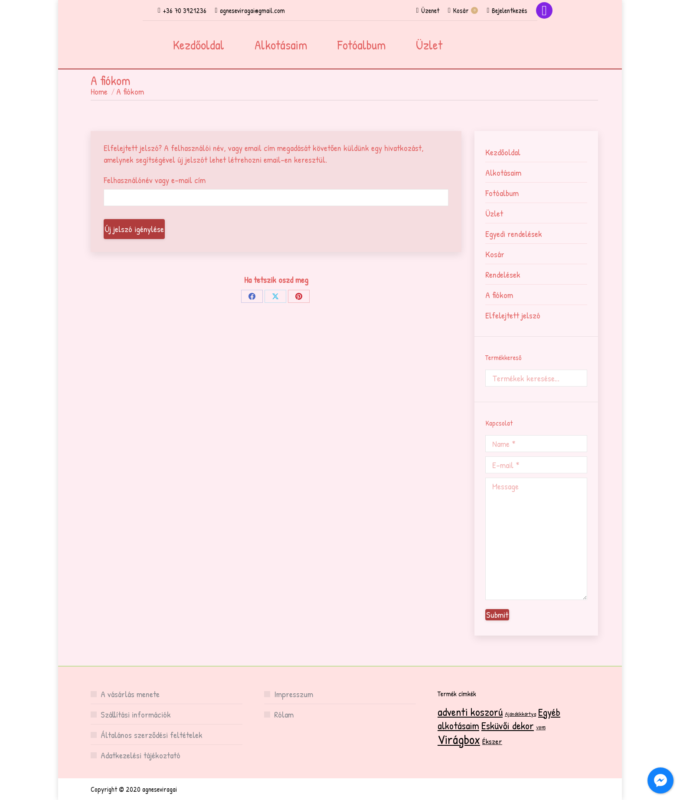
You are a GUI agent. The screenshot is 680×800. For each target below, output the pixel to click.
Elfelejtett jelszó (512, 315)
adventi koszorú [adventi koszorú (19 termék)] (470, 711)
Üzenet (427, 10)
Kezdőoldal (502, 152)
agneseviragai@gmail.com (250, 10)
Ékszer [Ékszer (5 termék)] (492, 741)
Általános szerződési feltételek (152, 735)
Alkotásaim (503, 172)
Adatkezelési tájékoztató (140, 755)
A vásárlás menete (130, 694)
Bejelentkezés (507, 10)
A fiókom (499, 295)
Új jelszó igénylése (134, 229)
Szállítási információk (136, 714)
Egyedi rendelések (513, 233)
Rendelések (502, 274)
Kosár (463, 10)
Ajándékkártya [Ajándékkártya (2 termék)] (520, 714)
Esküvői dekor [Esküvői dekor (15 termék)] (507, 725)
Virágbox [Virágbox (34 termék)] (459, 739)
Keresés (578, 378)
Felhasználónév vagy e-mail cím (155, 180)
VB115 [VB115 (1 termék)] (541, 728)
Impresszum (293, 694)
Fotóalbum (502, 193)
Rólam (284, 714)
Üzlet (494, 213)
